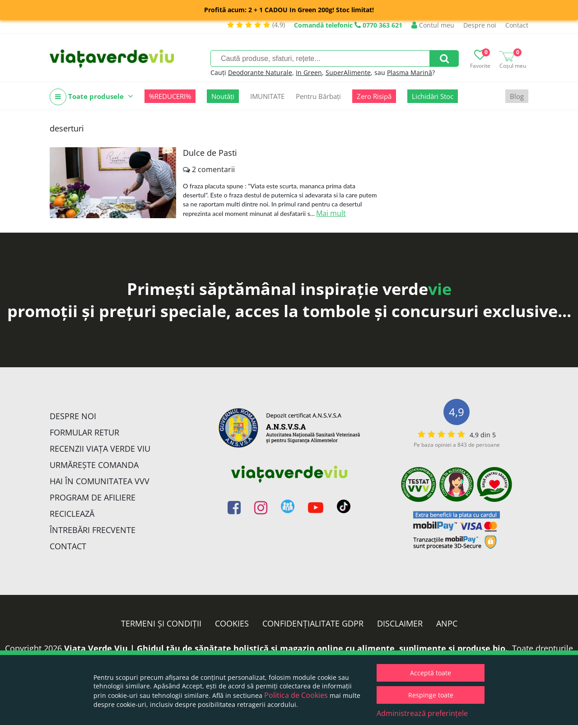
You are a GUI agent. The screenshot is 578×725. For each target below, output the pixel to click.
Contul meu (432, 25)
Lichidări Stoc (432, 96)
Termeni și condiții (161, 623)
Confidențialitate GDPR (313, 623)
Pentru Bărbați (318, 96)
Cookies (232, 623)
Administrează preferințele (422, 713)
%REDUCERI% (170, 96)
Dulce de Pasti (210, 152)
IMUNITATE (267, 96)
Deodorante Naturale (260, 72)
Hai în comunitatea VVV (99, 481)
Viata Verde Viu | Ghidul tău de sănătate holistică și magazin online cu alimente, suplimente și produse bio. (286, 648)
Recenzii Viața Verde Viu (100, 448)
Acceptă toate (430, 673)
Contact (516, 25)
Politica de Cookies (296, 695)
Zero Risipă (374, 96)
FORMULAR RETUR (84, 432)
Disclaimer (400, 623)
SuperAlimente (348, 72)
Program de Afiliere (92, 497)
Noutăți (222, 96)
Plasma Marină (409, 72)
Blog (517, 96)
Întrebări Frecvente (92, 529)
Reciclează (72, 513)
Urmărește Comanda (94, 464)
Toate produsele (91, 97)
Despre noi (479, 25)
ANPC (446, 623)
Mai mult (331, 213)
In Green (309, 72)
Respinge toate (430, 695)
